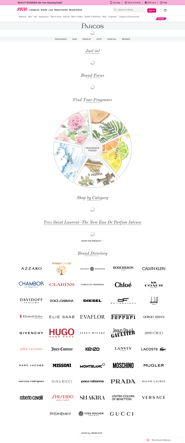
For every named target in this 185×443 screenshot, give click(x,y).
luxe (51, 10)
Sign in (152, 10)
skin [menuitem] (30, 16)
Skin (74, 39)
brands (44, 10)
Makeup (87, 39)
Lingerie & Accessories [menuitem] (129, 16)
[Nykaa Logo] (22, 9)
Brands (126, 39)
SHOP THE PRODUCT (92, 241)
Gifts (99, 39)
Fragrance (61, 39)
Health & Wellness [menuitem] (93, 16)
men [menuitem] (104, 16)
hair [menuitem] (35, 16)
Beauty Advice (75, 10)
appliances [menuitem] (44, 16)
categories (34, 10)
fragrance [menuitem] (112, 16)
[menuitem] (161, 18)
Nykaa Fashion (61, 10)
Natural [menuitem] (66, 16)
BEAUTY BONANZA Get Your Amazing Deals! (40, 2)
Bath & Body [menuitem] (56, 16)
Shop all (111, 39)
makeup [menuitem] (22, 16)
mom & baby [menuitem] (77, 16)
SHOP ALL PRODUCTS (92, 433)
